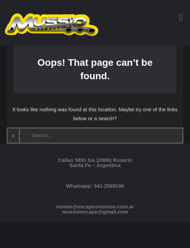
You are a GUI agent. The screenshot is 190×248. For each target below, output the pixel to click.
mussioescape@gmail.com (95, 212)
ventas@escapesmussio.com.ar (95, 206)
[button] (181, 17)
